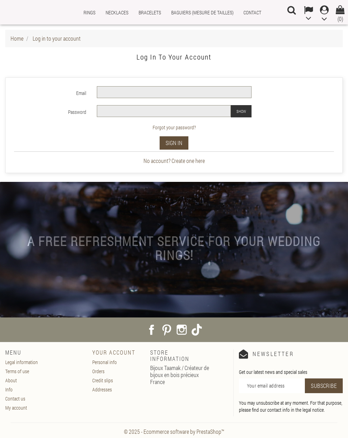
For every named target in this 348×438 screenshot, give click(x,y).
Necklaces (117, 12)
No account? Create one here (174, 160)
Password (77, 112)
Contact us (15, 398)
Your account (113, 352)
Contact (252, 12)
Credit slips (102, 380)
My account (16, 407)
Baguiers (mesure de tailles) (202, 12)
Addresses (102, 389)
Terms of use (17, 371)
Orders (98, 371)
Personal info (104, 362)
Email (81, 93)
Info (9, 389)
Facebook (152, 330)
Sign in (174, 142)
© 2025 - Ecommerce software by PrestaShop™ (174, 431)
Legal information (21, 362)
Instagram (182, 330)
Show (241, 111)
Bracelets (150, 12)
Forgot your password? (174, 127)
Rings (89, 12)
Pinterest (167, 330)
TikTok (197, 330)
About (11, 380)
